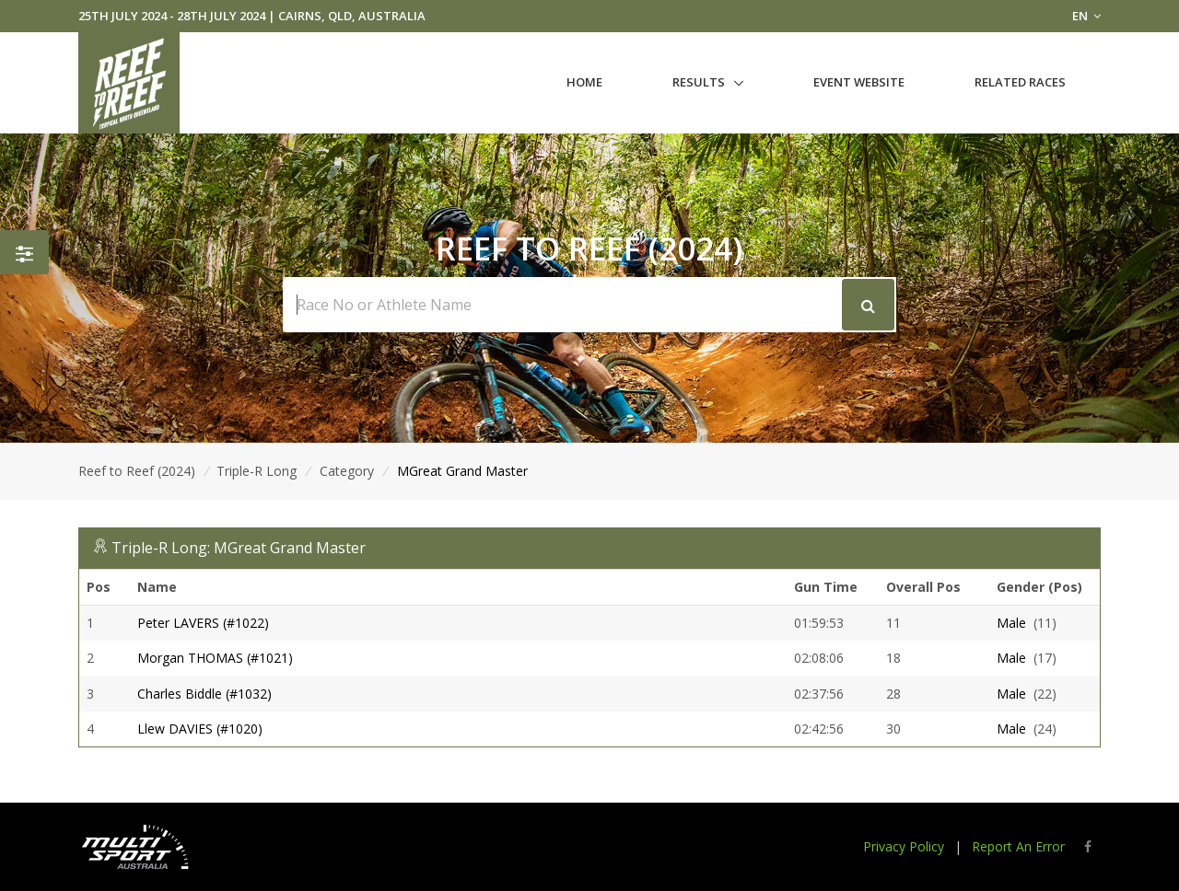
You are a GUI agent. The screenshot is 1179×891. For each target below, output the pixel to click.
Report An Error (1018, 846)
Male (1011, 622)
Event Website (859, 82)
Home (584, 82)
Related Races (1020, 82)
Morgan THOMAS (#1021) (215, 657)
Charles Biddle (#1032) (204, 693)
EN (1086, 15)
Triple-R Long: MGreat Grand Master (238, 548)
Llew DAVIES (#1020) (200, 728)
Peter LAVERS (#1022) (203, 622)
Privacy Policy (903, 846)
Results (698, 82)
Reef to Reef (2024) (136, 471)
